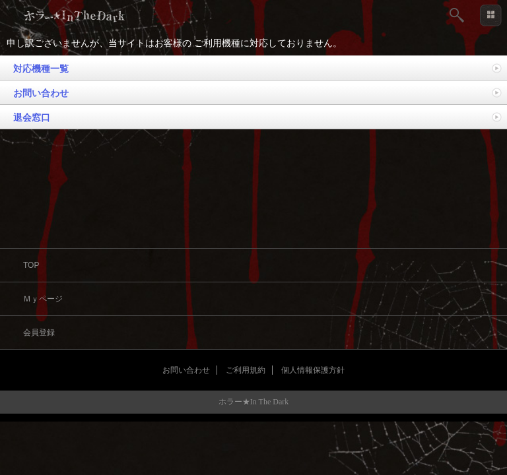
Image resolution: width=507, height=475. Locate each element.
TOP (31, 265)
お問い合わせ (41, 93)
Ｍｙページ (43, 298)
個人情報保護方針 (313, 370)
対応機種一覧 (41, 68)
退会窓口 (31, 117)
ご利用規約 (245, 370)
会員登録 (39, 332)
